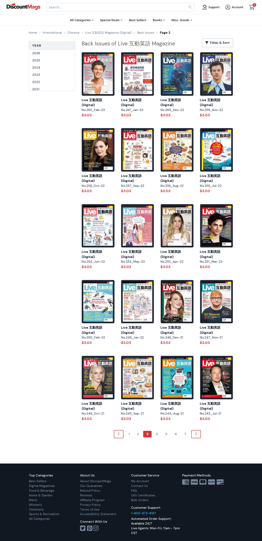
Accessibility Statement (98, 514)
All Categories (39, 519)
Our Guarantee (91, 486)
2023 (36, 75)
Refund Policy (90, 491)
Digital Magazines (42, 486)
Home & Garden (41, 495)
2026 (36, 53)
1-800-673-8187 (143, 513)
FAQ (134, 491)
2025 (36, 60)
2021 (35, 89)
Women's (35, 505)
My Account (140, 481)
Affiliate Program (92, 500)
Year (36, 46)
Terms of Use (89, 509)
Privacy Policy (90, 505)
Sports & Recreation (44, 514)
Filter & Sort (217, 43)
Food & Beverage (41, 491)
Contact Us (139, 486)
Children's (36, 509)
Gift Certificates (143, 495)
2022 (36, 82)
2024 (36, 68)
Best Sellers (38, 481)
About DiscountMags (95, 481)
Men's (33, 500)
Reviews (86, 495)
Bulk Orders (140, 500)
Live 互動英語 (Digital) (92, 102)
